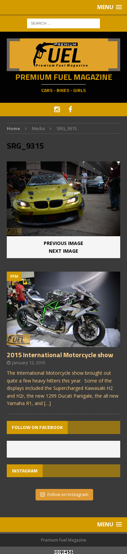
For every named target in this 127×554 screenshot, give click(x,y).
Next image (63, 251)
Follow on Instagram (64, 494)
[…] (47, 403)
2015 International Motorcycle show (60, 354)
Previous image (63, 243)
